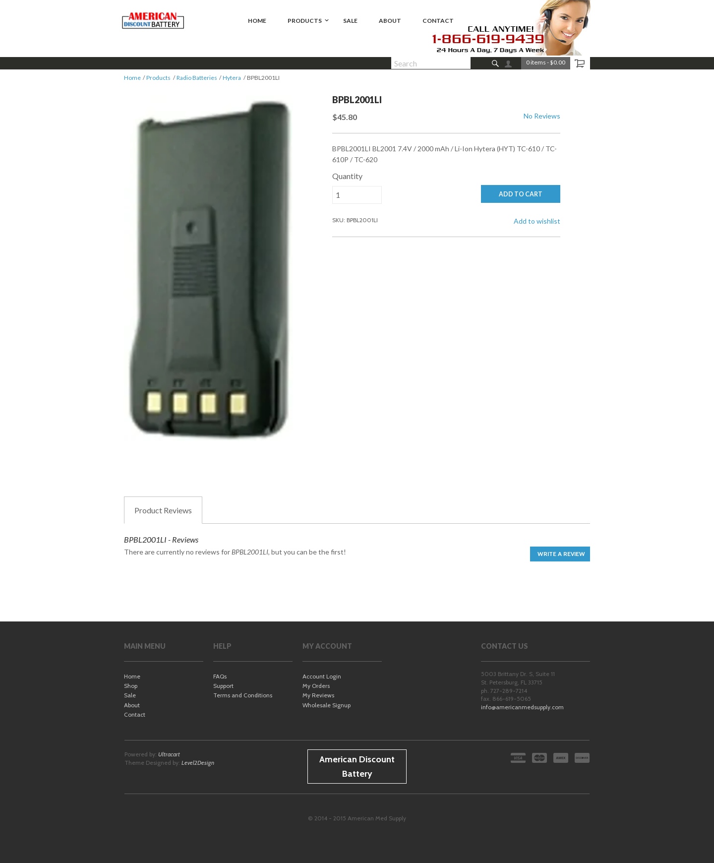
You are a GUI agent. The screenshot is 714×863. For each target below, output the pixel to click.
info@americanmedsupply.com (522, 707)
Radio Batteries (197, 77)
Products (158, 77)
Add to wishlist (537, 221)
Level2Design (197, 762)
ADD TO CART (520, 194)
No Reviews (542, 116)
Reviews (163, 510)
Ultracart (169, 754)
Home (132, 77)
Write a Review (561, 553)
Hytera (232, 77)
